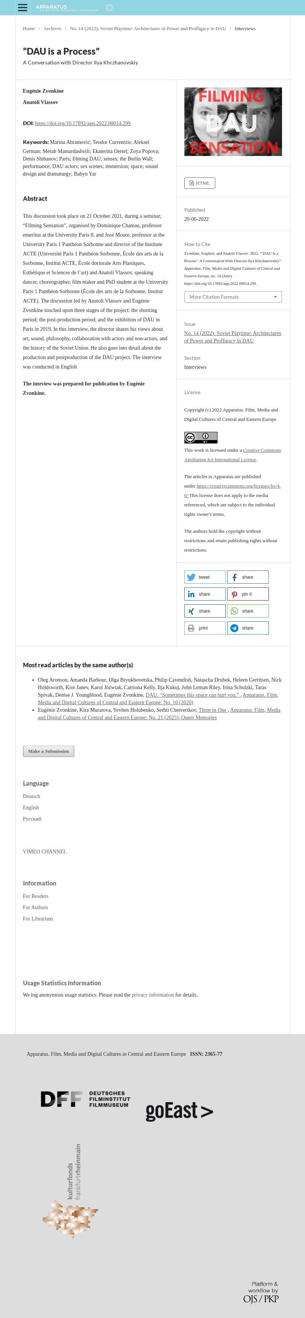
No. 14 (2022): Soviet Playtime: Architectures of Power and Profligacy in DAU (148, 28)
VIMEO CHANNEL (45, 852)
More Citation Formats (214, 297)
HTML (202, 183)
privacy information (153, 995)
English (31, 807)
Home (29, 28)
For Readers (36, 896)
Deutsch (31, 796)
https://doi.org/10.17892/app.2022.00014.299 (83, 123)
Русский (32, 819)
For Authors (35, 907)
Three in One (213, 710)
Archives (52, 28)
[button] (205, 577)
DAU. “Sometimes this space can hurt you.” (193, 695)
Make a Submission (48, 751)
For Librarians (38, 919)
